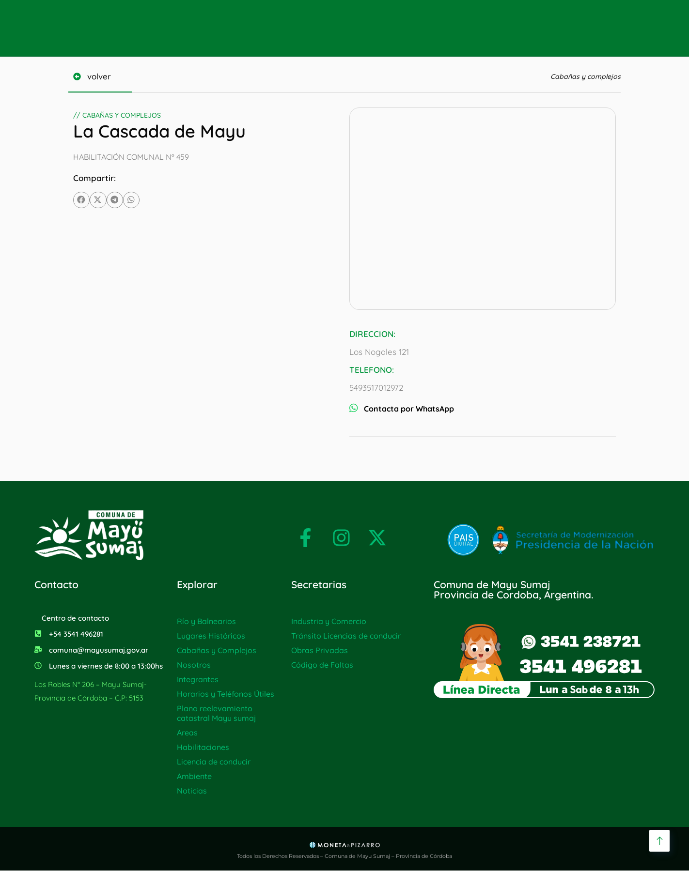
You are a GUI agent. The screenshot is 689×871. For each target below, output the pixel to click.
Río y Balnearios (206, 621)
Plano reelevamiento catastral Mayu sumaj (216, 713)
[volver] (78, 76)
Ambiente (194, 776)
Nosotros (194, 665)
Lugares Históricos (211, 636)
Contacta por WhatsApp (401, 408)
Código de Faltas (322, 665)
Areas (187, 732)
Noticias (192, 790)
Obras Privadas (319, 650)
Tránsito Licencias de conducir (346, 636)
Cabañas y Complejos (216, 650)
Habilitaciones (203, 747)
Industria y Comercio (328, 621)
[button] (81, 200)
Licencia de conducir (214, 761)
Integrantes (198, 679)
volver (102, 76)
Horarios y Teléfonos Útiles (225, 694)
